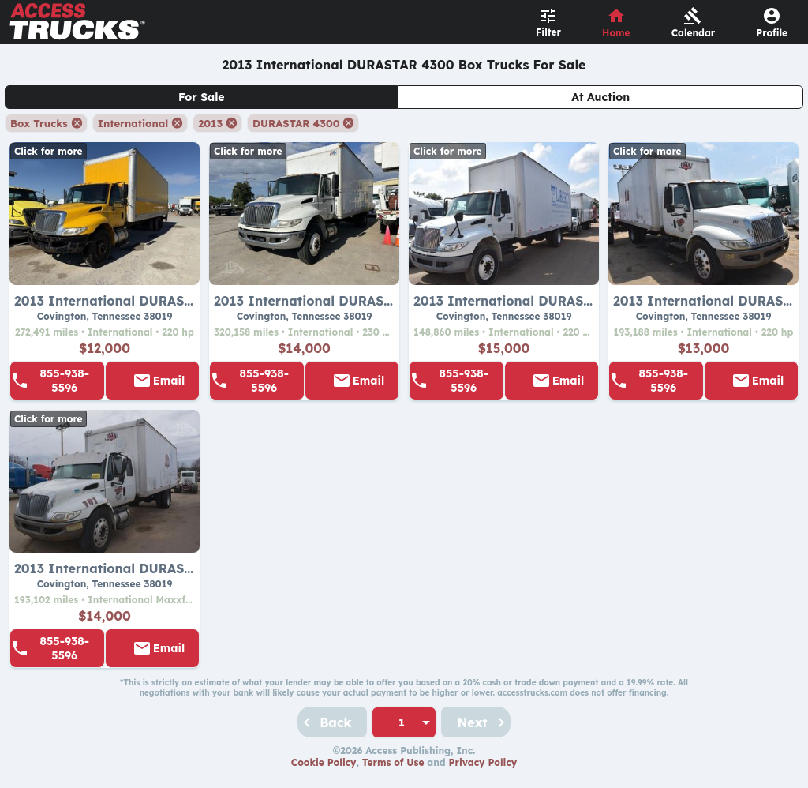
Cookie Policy (324, 762)
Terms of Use (393, 762)
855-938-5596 (64, 380)
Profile (771, 33)
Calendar (693, 33)
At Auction (600, 97)
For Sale (201, 97)
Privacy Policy (483, 762)
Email (169, 380)
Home (616, 33)
